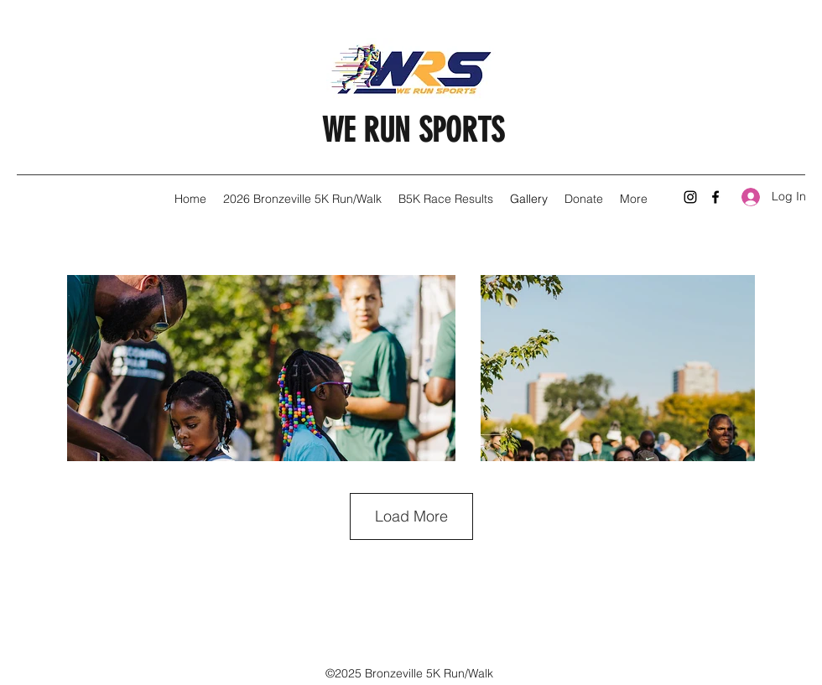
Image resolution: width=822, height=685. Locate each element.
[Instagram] (690, 197)
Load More (411, 516)
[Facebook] (715, 197)
